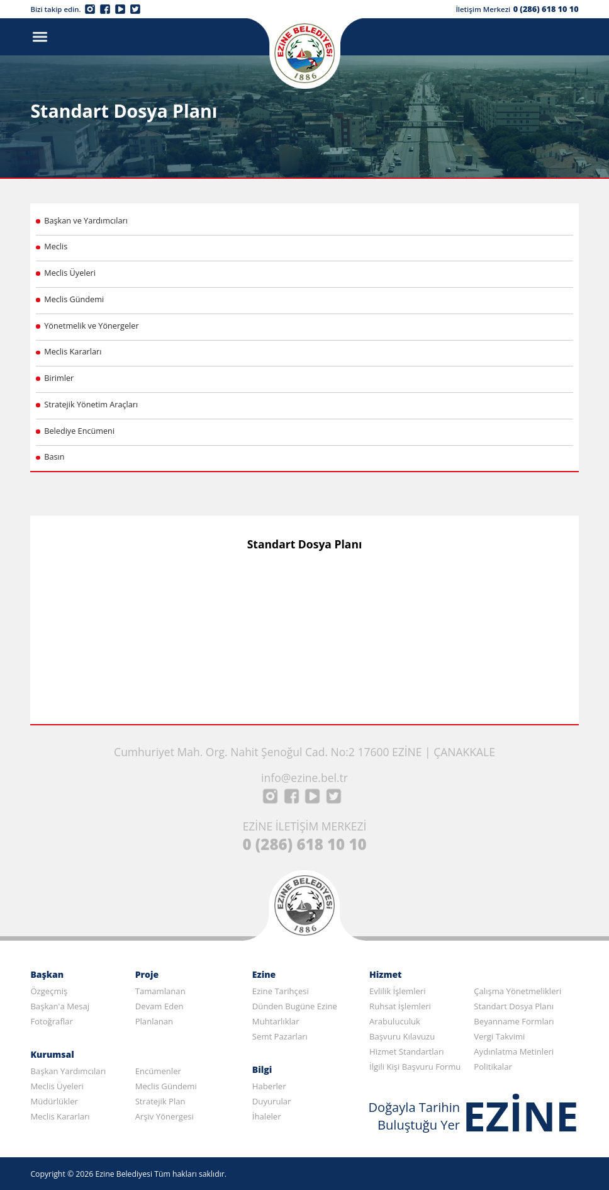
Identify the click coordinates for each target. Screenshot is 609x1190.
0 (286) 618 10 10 (546, 8)
